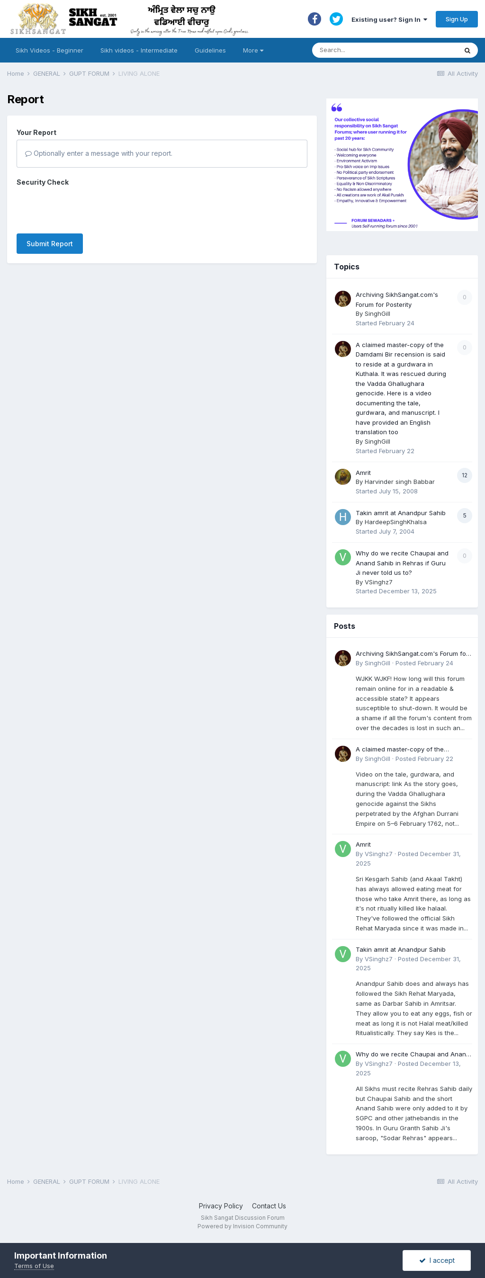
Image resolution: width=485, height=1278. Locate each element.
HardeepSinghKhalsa (396, 522)
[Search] (375, 50)
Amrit (363, 472)
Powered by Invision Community (242, 1226)
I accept (437, 1260)
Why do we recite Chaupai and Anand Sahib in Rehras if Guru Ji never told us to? (402, 562)
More (253, 50)
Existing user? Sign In (389, 19)
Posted (424, 663)
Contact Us (269, 1206)
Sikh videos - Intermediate (139, 50)
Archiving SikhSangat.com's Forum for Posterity (412, 654)
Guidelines (210, 50)
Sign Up (457, 19)
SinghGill (377, 313)
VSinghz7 (379, 582)
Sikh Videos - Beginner (49, 50)
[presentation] (89, 207)
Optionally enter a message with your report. (98, 153)
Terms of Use (34, 1265)
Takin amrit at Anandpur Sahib (401, 513)
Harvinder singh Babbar (400, 481)
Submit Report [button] (50, 244)
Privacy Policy (221, 1206)
